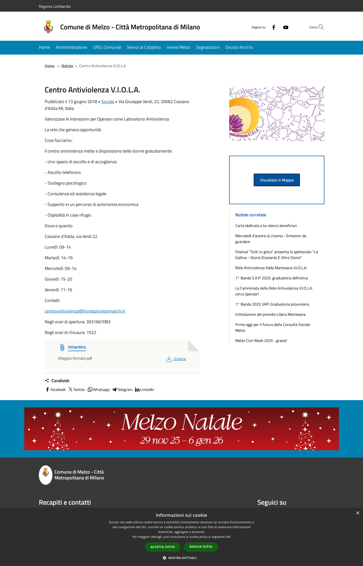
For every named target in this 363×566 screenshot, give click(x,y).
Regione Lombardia (54, 6)
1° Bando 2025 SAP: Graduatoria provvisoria (272, 304)
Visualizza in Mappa (277, 180)
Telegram (121, 389)
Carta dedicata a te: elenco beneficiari (266, 225)
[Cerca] (318, 27)
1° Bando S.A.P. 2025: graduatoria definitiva (271, 278)
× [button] (357, 513)
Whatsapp (98, 389)
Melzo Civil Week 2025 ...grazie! (261, 340)
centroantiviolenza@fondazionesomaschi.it (85, 311)
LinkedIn (144, 389)
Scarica (175, 359)
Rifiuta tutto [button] (200, 547)
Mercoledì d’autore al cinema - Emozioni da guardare (270, 238)
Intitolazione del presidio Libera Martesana (270, 314)
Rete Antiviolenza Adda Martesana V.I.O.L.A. (271, 268)
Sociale (107, 101)
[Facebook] (263, 27)
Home (49, 66)
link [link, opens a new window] (228, 537)
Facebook (55, 389)
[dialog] (181, 537)
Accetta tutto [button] (163, 547)
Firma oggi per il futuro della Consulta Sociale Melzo (272, 327)
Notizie (67, 66)
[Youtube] (275, 27)
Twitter (76, 389)
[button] (181, 557)
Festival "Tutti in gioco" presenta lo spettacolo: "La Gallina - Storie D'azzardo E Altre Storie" (276, 254)
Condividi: (57, 380)
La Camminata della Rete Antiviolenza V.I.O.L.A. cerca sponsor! (274, 291)
